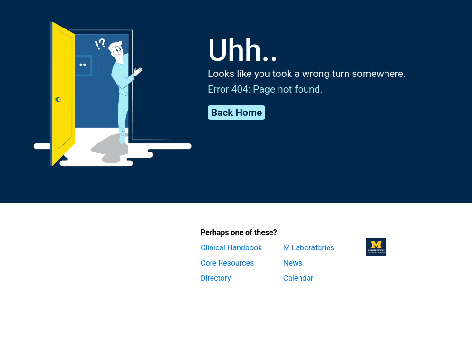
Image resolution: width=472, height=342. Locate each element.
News (292, 262)
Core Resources (227, 262)
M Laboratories (308, 247)
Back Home (236, 112)
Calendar (298, 278)
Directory (216, 278)
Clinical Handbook (231, 247)
